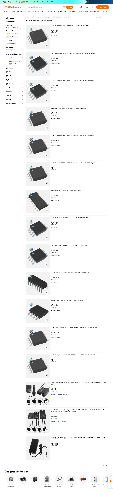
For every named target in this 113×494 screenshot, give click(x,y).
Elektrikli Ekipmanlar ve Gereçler (41, 17)
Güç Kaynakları (57, 17)
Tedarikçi (59, 36)
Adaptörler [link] (68, 17)
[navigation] (14, 242)
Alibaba (26, 17)
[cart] (87, 7)
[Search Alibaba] (44, 7)
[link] (110, 476)
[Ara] (69, 7)
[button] (64, 7)
